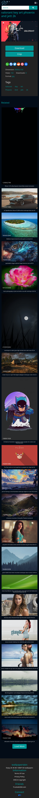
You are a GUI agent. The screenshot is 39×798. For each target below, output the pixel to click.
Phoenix (8, 90)
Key (16, 86)
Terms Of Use (20, 773)
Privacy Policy (20, 777)
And (16, 90)
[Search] (15, 8)
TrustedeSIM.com (19, 787)
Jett (22, 90)
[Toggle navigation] (35, 2)
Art (22, 86)
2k (27, 90)
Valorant (8, 86)
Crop (19, 54)
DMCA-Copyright (19, 780)
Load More (19, 746)
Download (19, 48)
